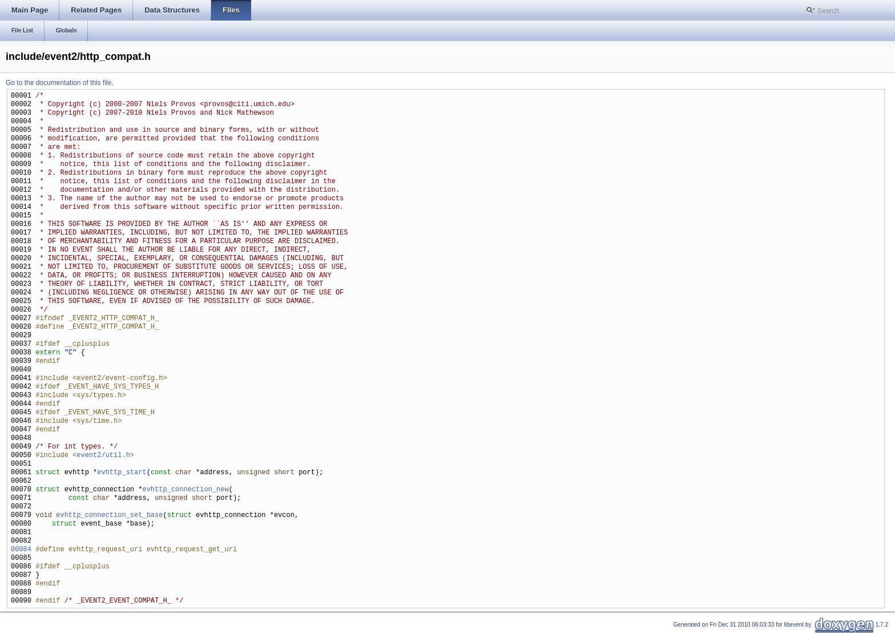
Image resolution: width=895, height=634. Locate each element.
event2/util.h (103, 456)
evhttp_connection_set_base (109, 515)
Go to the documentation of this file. (60, 83)
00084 (21, 550)
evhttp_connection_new (185, 490)
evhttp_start (121, 473)
